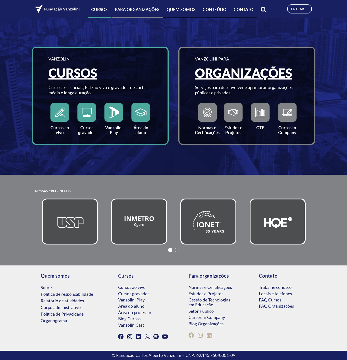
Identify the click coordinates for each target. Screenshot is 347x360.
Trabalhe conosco (275, 287)
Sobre (46, 287)
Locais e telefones (275, 293)
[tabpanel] (70, 221)
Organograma (54, 320)
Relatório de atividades (62, 300)
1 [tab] (170, 250)
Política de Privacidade (62, 313)
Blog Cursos (129, 318)
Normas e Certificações (210, 287)
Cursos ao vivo (132, 287)
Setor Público (201, 311)
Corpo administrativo (61, 307)
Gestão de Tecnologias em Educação (209, 302)
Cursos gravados (133, 293)
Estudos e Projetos (206, 293)
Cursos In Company (207, 317)
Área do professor (135, 312)
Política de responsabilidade (67, 294)
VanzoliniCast (131, 325)
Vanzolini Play (131, 299)
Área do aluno (131, 306)
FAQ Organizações (276, 306)
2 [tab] (177, 250)
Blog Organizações (206, 323)
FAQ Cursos (270, 299)
